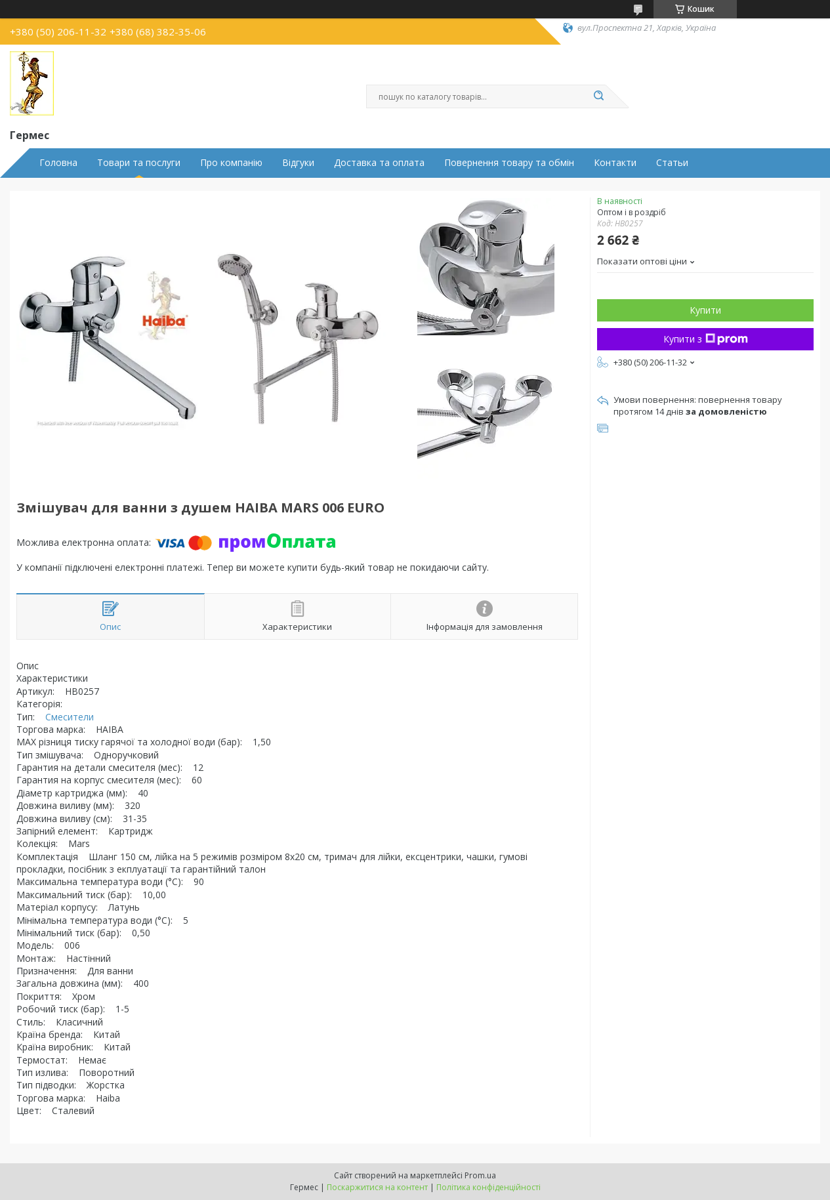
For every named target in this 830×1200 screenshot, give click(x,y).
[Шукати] (599, 96)
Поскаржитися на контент (377, 1187)
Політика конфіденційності (488, 1187)
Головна (58, 162)
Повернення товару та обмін (509, 162)
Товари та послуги (138, 162)
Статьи (672, 162)
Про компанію (231, 162)
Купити (705, 310)
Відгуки (298, 162)
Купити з (705, 339)
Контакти (615, 162)
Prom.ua (480, 1175)
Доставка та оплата (379, 162)
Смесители (69, 717)
